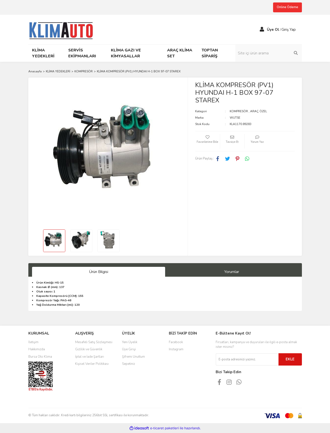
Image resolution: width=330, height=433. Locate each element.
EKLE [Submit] (290, 359)
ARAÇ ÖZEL (258, 111)
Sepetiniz (128, 364)
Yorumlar (231, 271)
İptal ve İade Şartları (89, 356)
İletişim (33, 342)
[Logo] (63, 29)
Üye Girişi (129, 349)
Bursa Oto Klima (40, 356)
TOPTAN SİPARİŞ (210, 53)
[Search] (268, 53)
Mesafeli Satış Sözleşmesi (93, 342)
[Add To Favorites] (207, 141)
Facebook (176, 342)
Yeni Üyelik (129, 342)
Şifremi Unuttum (133, 356)
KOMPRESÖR (239, 111)
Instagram (176, 349)
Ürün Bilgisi (98, 271)
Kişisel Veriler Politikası (92, 364)
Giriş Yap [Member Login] (288, 29)
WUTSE (235, 118)
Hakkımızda (36, 349)
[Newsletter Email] (247, 359)
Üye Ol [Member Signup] (273, 29)
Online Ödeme (287, 7)
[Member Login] (262, 29)
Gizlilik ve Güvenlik (88, 349)
